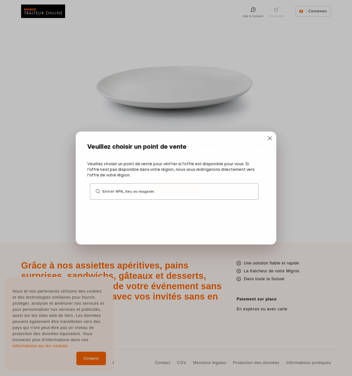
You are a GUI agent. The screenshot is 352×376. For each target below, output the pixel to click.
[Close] (249, 149)
